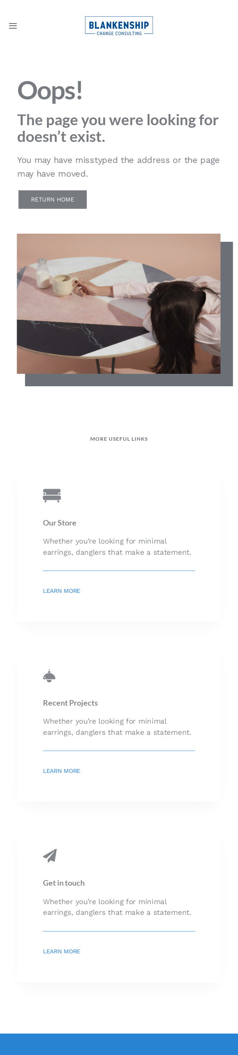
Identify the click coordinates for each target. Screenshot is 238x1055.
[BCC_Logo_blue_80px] (119, 19)
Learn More (61, 590)
